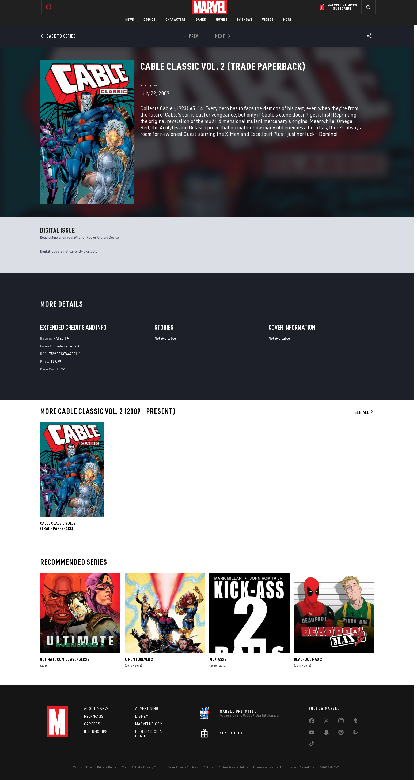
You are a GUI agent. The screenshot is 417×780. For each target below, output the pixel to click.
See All (364, 412)
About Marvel (97, 708)
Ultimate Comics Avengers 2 (64, 659)
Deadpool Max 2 (308, 659)
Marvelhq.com (149, 724)
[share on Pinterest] (341, 733)
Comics (149, 19)
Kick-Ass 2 (217, 659)
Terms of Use (82, 767)
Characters (175, 19)
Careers (92, 724)
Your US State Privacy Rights (142, 767)
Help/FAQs (94, 716)
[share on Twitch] (355, 733)
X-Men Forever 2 (139, 659)
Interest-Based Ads (301, 767)
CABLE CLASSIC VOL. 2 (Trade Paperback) (57, 525)
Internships (96, 731)
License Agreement (267, 767)
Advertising (146, 708)
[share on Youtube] (311, 733)
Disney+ (142, 716)
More (287, 19)
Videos (267, 19)
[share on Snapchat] (326, 733)
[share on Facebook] (311, 722)
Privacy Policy (107, 767)
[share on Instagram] (341, 722)
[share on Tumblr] (355, 722)
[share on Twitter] (326, 722)
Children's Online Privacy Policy (225, 767)
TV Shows (245, 19)
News (129, 19)
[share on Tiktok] (311, 744)
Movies (221, 19)
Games (201, 19)
